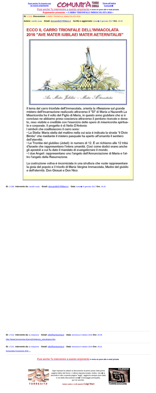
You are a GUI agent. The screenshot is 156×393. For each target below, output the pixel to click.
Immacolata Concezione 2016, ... (18, 351)
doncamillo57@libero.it (61, 21)
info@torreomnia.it (56, 335)
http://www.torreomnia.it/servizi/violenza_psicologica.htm (30, 339)
